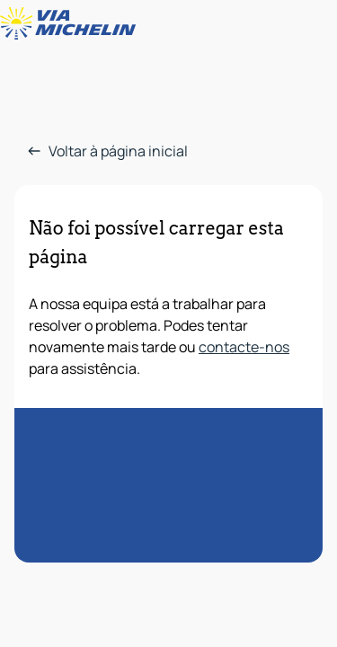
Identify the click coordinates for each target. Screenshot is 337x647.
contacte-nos (244, 347)
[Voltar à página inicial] (72, 23)
